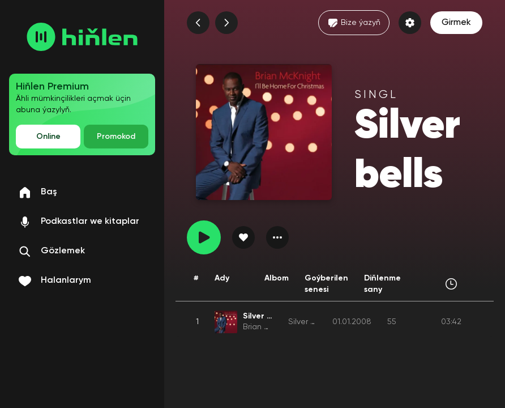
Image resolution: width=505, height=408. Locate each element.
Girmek (456, 22)
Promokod (116, 137)
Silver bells (308, 322)
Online (48, 137)
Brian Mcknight (270, 327)
